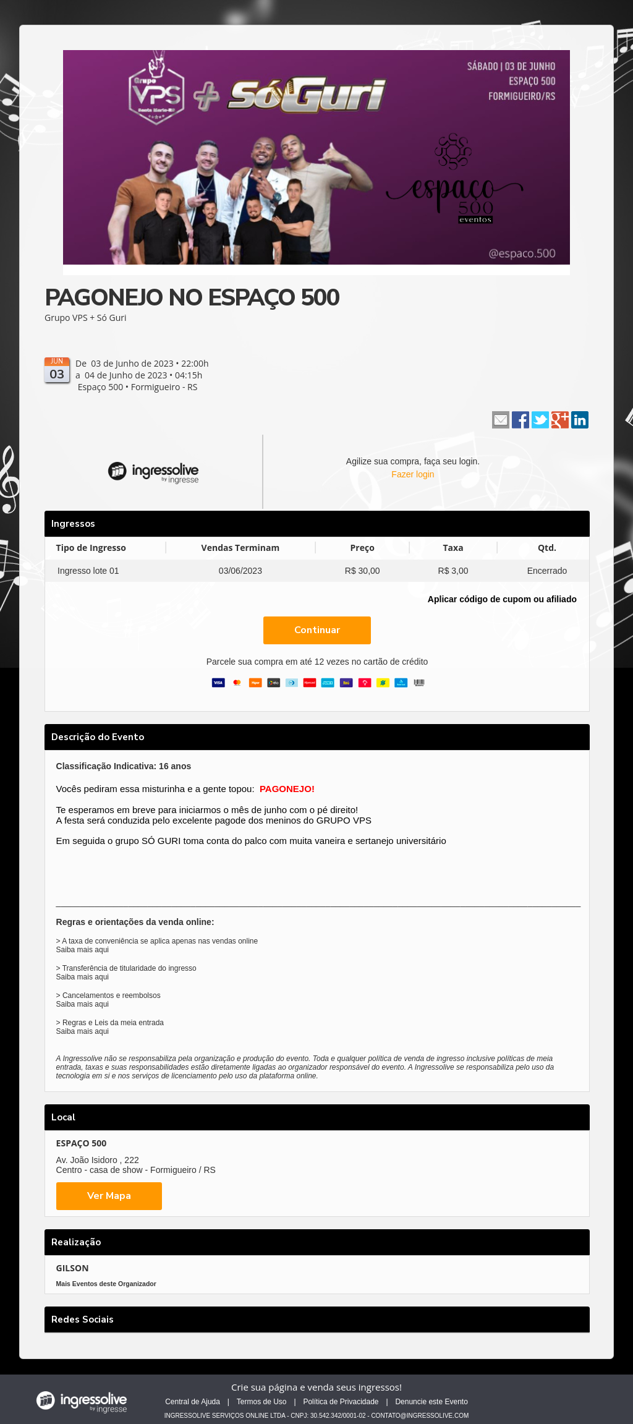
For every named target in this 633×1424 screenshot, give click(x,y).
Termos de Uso (262, 1401)
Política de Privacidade (340, 1401)
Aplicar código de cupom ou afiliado (502, 599)
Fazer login (412, 474)
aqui (102, 949)
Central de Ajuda (192, 1401)
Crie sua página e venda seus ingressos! (316, 1387)
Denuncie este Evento (431, 1401)
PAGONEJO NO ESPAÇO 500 (192, 297)
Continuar (317, 630)
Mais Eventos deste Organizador (106, 1283)
